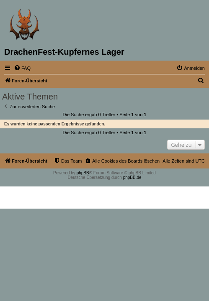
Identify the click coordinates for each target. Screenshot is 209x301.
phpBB (83, 173)
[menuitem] (22, 68)
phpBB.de (132, 177)
